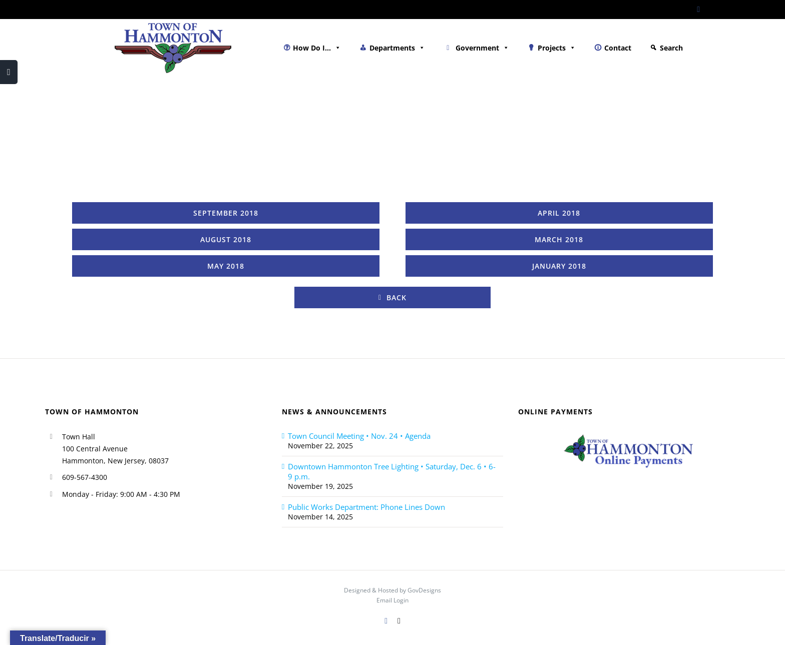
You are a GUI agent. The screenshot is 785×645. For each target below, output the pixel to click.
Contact (617, 48)
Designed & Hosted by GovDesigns (392, 590)
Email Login (392, 600)
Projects (557, 48)
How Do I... (317, 48)
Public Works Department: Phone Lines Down (366, 507)
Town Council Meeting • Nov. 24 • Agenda (359, 436)
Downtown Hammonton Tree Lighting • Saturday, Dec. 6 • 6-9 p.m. (392, 471)
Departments (397, 48)
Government (482, 48)
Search (671, 48)
